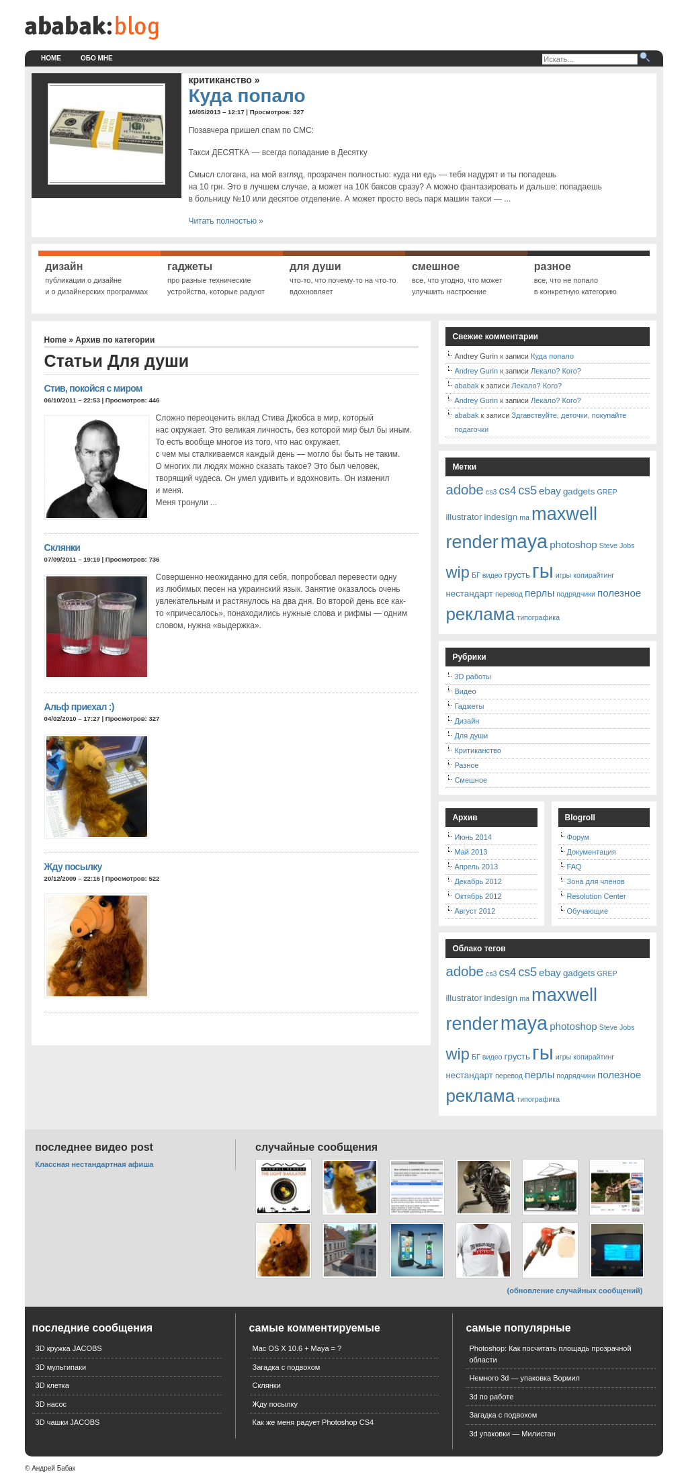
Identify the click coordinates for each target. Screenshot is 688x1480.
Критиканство (477, 750)
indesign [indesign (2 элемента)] (501, 517)
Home (51, 58)
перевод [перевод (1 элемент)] (509, 594)
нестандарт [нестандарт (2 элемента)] (469, 594)
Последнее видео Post (94, 1147)
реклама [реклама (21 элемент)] (480, 614)
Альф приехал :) (79, 706)
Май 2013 (470, 852)
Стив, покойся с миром (93, 388)
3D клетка (52, 1385)
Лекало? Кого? (556, 371)
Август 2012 (474, 911)
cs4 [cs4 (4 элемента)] (508, 490)
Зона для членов (596, 881)
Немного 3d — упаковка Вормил (524, 1378)
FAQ (574, 867)
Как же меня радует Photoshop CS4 (313, 1422)
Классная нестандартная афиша (94, 1164)
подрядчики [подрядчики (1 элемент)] (575, 594)
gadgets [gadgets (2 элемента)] (579, 491)
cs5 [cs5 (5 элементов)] (527, 490)
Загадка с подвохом (286, 1367)
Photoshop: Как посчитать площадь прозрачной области (550, 1354)
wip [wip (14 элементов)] (457, 572)
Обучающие (588, 911)
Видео (465, 691)
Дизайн (466, 721)
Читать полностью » (225, 221)
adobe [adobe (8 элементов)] (464, 489)
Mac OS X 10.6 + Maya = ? (296, 1348)
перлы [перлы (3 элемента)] (539, 593)
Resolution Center (596, 896)
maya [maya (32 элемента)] (524, 541)
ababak (466, 386)
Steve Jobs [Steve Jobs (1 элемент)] (617, 545)
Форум (578, 837)
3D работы (472, 676)
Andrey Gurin (476, 371)
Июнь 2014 (473, 837)
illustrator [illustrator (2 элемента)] (463, 517)
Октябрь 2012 (477, 896)
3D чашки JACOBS (68, 1422)
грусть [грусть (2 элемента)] (517, 575)
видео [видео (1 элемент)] (492, 575)
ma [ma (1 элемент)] (524, 517)
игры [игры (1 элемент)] (563, 575)
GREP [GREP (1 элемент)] (607, 492)
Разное (466, 765)
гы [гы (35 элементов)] (543, 571)
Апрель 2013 (476, 867)
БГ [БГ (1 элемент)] (476, 575)
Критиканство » (223, 80)
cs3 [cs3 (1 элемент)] (491, 492)
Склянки (62, 547)
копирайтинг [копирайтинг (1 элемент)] (593, 575)
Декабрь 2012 (477, 881)
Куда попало (246, 95)
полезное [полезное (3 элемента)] (619, 593)
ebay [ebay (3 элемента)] (550, 490)
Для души (471, 736)
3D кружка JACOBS (69, 1348)
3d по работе (491, 1397)
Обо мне (97, 58)
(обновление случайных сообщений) (575, 1291)
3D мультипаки (61, 1367)
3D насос (51, 1404)
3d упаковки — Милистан (512, 1434)
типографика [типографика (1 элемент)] (538, 617)
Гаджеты (469, 706)
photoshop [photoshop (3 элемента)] (573, 544)
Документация (591, 852)
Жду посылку (73, 866)
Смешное (470, 780)
